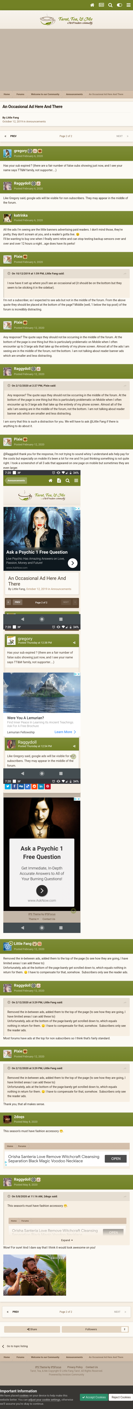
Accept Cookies (94, 1397)
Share (32, 1329)
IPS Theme (41, 1367)
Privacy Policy (75, 1367)
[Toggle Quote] (9, 273)
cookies (24, 1395)
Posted (28, 156)
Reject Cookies (121, 1397)
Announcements (36, 121)
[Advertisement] (66, 59)
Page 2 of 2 (67, 136)
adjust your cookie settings (44, 1399)
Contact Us (92, 1367)
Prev (13, 136)
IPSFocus (56, 1367)
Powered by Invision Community (66, 1374)
